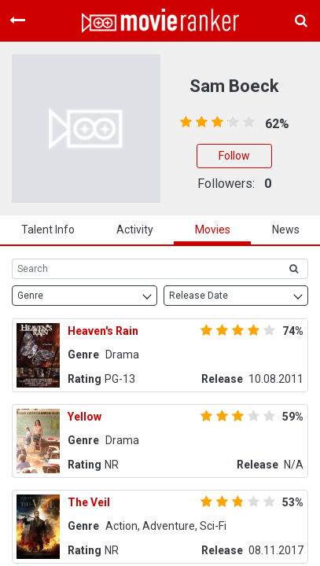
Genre (30, 295)
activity (134, 229)
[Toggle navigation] (17, 20)
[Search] (146, 269)
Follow (234, 155)
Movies (212, 229)
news (286, 229)
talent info (48, 229)
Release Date (198, 295)
